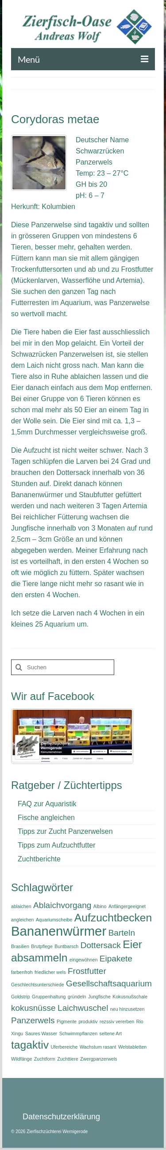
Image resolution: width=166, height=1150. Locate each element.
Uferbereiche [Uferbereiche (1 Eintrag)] (63, 1046)
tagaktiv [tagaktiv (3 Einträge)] (30, 1045)
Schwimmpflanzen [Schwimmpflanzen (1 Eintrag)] (78, 1033)
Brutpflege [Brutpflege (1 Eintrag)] (42, 946)
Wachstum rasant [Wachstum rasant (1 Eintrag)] (98, 1046)
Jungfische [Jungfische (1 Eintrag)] (99, 996)
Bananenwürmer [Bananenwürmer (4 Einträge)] (58, 931)
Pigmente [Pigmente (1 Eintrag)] (67, 1021)
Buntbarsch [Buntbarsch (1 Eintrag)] (66, 946)
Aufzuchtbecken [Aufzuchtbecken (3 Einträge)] (113, 918)
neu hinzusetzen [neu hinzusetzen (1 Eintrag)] (127, 1009)
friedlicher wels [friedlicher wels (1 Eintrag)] (50, 972)
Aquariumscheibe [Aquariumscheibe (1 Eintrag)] (54, 919)
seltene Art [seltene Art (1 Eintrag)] (111, 1033)
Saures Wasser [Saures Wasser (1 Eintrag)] (41, 1033)
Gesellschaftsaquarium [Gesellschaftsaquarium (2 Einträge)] (109, 983)
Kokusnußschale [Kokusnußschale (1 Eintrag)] (129, 996)
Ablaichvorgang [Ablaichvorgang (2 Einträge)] (62, 905)
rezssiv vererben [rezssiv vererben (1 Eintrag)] (117, 1021)
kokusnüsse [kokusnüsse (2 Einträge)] (33, 1008)
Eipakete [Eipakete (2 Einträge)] (116, 958)
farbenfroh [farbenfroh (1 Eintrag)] (22, 972)
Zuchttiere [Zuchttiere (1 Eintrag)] (67, 1059)
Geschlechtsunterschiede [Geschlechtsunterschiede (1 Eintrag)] (37, 984)
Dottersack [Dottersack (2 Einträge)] (101, 945)
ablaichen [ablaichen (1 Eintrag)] (21, 906)
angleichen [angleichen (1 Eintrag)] (22, 919)
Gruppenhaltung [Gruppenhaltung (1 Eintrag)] (49, 996)
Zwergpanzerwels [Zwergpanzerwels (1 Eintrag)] (98, 1059)
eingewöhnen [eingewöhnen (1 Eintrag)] (83, 959)
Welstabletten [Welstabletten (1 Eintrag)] (132, 1046)
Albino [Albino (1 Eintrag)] (100, 906)
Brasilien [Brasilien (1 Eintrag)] (20, 946)
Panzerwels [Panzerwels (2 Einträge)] (32, 1020)
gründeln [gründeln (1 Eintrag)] (77, 996)
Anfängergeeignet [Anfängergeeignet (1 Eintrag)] (127, 906)
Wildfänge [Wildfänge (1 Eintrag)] (21, 1059)
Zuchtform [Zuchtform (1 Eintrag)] (44, 1059)
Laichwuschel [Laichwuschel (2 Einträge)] (83, 1008)
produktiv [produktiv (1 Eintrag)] (87, 1021)
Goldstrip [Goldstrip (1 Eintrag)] (20, 996)
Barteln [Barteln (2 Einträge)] (121, 932)
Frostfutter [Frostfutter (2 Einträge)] (87, 971)
